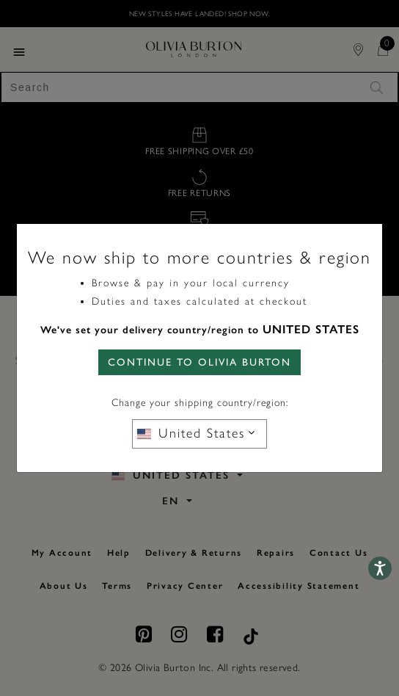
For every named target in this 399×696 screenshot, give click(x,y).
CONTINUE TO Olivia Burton (199, 362)
